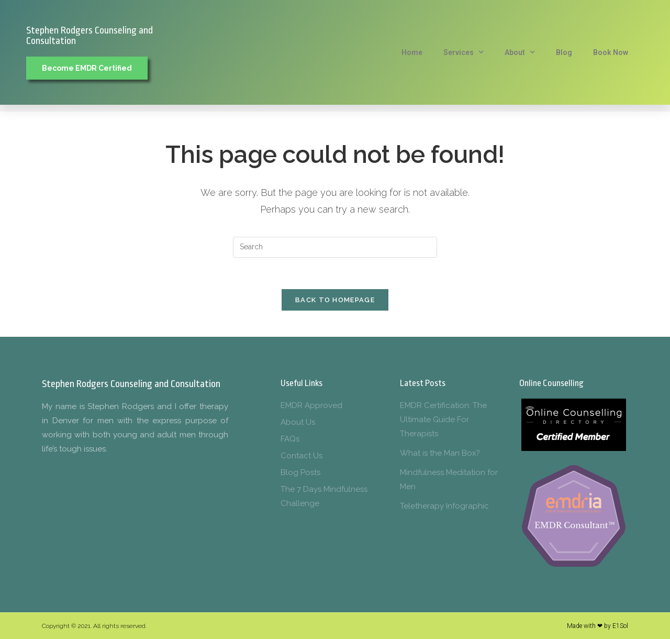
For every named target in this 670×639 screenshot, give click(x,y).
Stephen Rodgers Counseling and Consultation (89, 36)
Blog (564, 52)
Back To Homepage (335, 300)
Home (411, 52)
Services (463, 52)
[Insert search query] (335, 247)
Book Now (610, 52)
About (520, 52)
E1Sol (620, 626)
